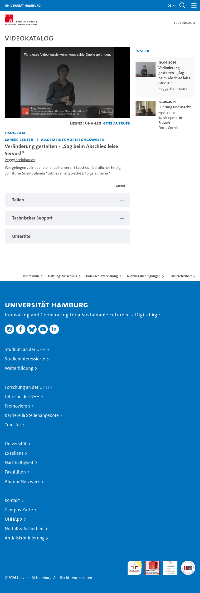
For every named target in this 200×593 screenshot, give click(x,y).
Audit (149, 563)
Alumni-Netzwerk (22, 481)
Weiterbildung (19, 368)
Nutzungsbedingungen (144, 276)
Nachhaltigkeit (19, 462)
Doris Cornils (168, 127)
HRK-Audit (167, 566)
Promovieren (17, 406)
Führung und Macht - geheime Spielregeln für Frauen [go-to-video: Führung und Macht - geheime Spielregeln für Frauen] (174, 115)
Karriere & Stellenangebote (32, 415)
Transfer (13, 425)
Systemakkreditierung (188, 563)
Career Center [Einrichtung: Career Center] (19, 139)
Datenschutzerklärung (102, 276)
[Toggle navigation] (194, 5)
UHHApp (13, 519)
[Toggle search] (182, 5)
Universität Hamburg (23, 5)
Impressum (31, 276)
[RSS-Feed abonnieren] (137, 51)
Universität (16, 444)
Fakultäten (15, 472)
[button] (169, 5)
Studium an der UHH (25, 349)
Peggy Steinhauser (20, 159)
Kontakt (12, 500)
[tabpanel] (67, 200)
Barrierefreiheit (181, 276)
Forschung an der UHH (27, 387)
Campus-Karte (19, 510)
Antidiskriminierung (24, 538)
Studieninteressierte (25, 359)
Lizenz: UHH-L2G (85, 123)
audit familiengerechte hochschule (134, 568)
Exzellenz (14, 453)
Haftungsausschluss (62, 276)
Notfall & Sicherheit (24, 529)
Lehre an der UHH (22, 397)
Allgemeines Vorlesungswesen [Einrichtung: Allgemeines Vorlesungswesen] (72, 139)
